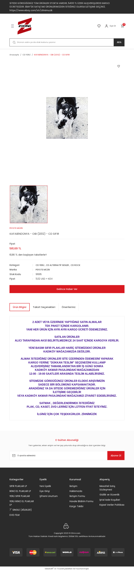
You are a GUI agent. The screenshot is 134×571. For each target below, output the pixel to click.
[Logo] (25, 26)
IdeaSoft (49, 568)
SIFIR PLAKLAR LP (18, 486)
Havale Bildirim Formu (81, 501)
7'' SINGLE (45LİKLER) (21, 509)
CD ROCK (79, 265)
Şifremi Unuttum (49, 496)
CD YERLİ (40, 265)
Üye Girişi (45, 491)
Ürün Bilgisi (19, 307)
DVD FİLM (15, 515)
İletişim (73, 486)
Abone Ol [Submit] (114, 455)
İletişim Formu (77, 496)
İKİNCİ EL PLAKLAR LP (20, 491)
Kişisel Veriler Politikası (112, 504)
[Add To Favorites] (118, 66)
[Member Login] (106, 26)
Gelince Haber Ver (67, 289)
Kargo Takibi (76, 506)
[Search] (67, 42)
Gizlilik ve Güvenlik (110, 494)
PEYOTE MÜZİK (43, 269)
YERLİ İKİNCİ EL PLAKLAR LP (22, 503)
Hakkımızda (76, 491)
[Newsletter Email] (67, 455)
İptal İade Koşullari (110, 499)
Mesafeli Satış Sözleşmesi (107, 488)
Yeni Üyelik (45, 486)
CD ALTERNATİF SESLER (59, 265)
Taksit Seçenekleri (44, 307)
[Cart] (122, 26)
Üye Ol (113, 26)
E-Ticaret (59, 568)
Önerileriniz (69, 307)
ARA (119, 42)
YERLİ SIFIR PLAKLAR (20, 496)
